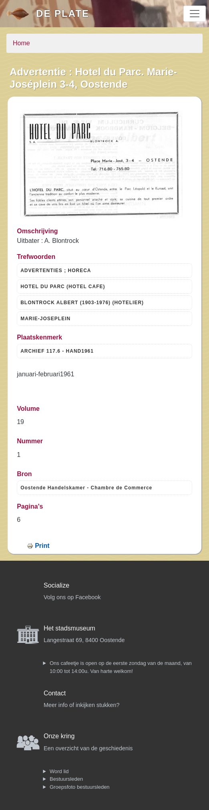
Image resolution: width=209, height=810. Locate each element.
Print (42, 545)
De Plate (62, 13)
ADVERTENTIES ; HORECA (55, 270)
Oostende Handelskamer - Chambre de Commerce (86, 488)
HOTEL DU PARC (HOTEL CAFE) (62, 286)
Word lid (59, 771)
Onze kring (59, 736)
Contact (55, 693)
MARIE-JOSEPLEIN (45, 318)
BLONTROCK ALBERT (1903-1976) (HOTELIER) (82, 302)
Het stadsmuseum (69, 628)
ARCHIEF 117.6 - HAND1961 (57, 351)
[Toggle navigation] (194, 14)
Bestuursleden (66, 779)
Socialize (56, 585)
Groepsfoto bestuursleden (80, 787)
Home (21, 43)
